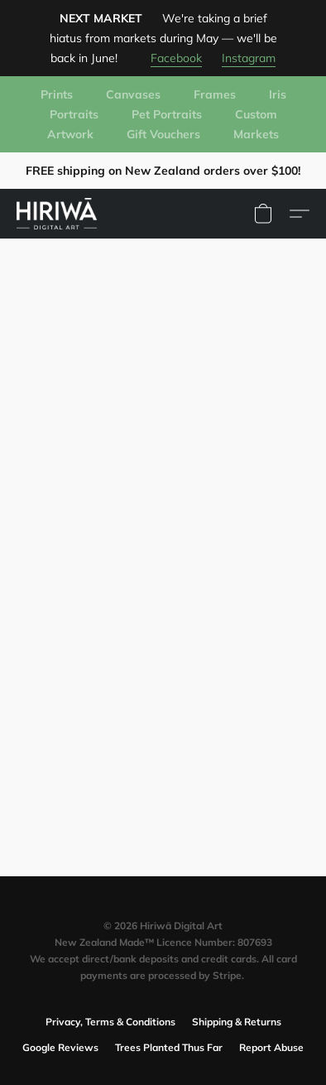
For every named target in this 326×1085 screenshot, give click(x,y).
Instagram (249, 58)
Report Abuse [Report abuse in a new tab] (271, 1047)
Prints (57, 94)
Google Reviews (60, 1047)
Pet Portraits (167, 114)
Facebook (176, 58)
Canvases (133, 94)
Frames (215, 94)
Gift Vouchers (163, 134)
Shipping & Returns (236, 1021)
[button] (59, 214)
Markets (256, 134)
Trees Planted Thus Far (169, 1047)
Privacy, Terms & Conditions (110, 1021)
